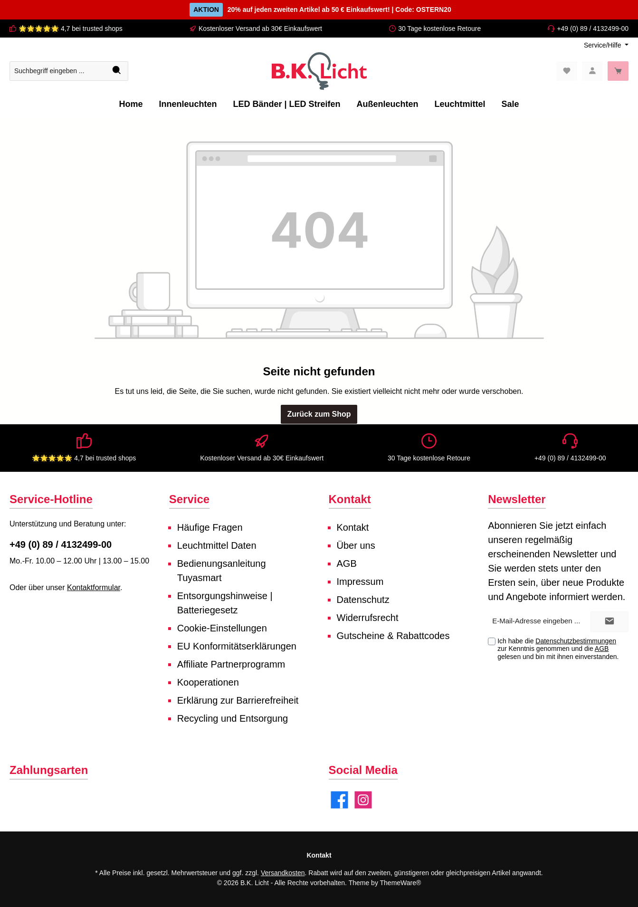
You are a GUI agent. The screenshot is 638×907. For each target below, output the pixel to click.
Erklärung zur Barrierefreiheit (238, 700)
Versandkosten (283, 873)
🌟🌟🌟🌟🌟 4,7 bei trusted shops (71, 28)
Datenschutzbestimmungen (575, 641)
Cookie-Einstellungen (222, 628)
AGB (347, 563)
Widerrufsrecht (368, 617)
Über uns (356, 545)
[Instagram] (363, 800)
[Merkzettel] (566, 71)
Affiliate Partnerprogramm (231, 664)
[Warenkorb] (618, 71)
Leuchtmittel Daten (217, 545)
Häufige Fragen (210, 527)
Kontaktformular (93, 587)
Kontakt (353, 527)
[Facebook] (339, 800)
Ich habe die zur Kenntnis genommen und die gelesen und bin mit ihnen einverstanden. (558, 649)
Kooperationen (208, 682)
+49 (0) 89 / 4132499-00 (592, 28)
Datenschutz (363, 599)
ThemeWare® (400, 883)
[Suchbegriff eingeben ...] (58, 71)
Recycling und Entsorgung (232, 718)
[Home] (131, 104)
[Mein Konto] (592, 71)
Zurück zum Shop (319, 414)
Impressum (360, 581)
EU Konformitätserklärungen (236, 646)
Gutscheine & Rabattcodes (393, 635)
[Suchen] (117, 71)
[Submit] (609, 621)
